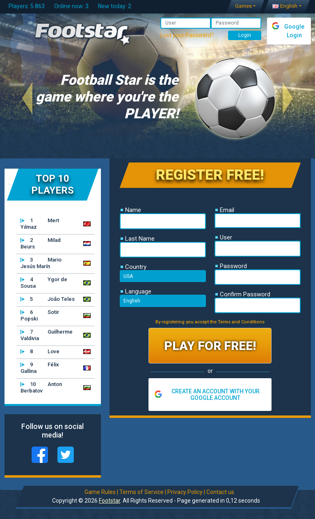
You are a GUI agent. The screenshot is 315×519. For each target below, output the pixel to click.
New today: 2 (114, 6)
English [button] (284, 6)
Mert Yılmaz (40, 223)
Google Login (294, 30)
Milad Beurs (41, 243)
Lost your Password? (187, 35)
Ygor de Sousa (44, 282)
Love (40, 351)
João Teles (48, 299)
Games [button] (243, 6)
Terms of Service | (142, 492)
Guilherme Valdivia (47, 335)
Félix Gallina (40, 367)
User (223, 237)
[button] (27, 98)
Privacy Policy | (186, 492)
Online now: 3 (71, 6)
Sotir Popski (40, 315)
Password (231, 266)
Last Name (138, 238)
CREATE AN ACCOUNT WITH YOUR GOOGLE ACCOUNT (215, 394)
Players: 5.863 (27, 6)
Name (131, 210)
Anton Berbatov (41, 387)
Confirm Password (242, 294)
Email (224, 210)
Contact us (220, 492)
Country (133, 267)
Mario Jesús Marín (41, 263)
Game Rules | (101, 492)
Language (136, 291)
